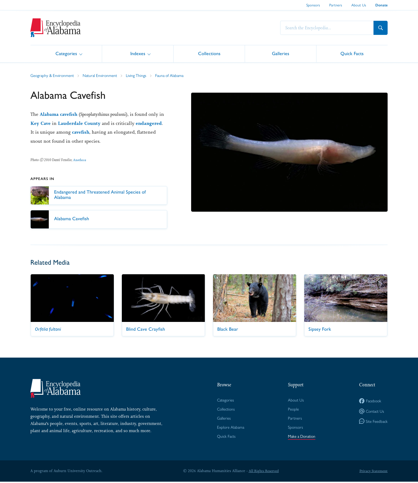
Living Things (139, 75)
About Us (358, 4)
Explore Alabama (230, 428)
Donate (381, 5)
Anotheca (79, 160)
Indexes (137, 53)
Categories (66, 53)
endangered (150, 123)
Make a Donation (301, 437)
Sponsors (313, 4)
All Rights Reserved (263, 472)
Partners (335, 4)
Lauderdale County (80, 123)
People (292, 410)
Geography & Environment (52, 75)
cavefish (81, 132)
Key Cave (40, 123)
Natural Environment (102, 75)
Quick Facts (352, 53)
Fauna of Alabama (174, 75)
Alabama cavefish (59, 114)
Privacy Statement (373, 472)
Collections (209, 53)
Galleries (280, 53)
